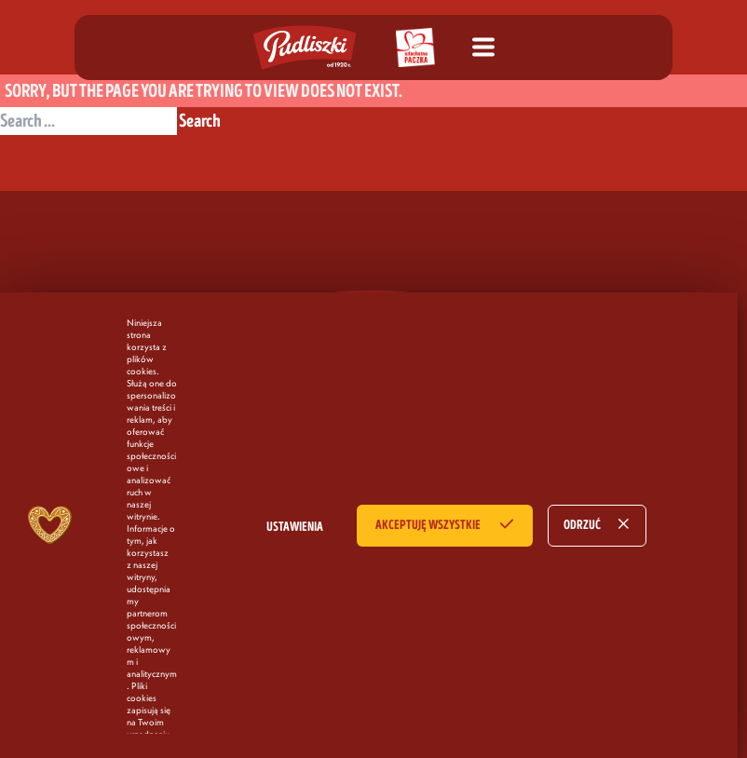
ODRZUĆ (582, 525)
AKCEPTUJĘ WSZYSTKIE (428, 525)
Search (200, 121)
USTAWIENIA (294, 527)
